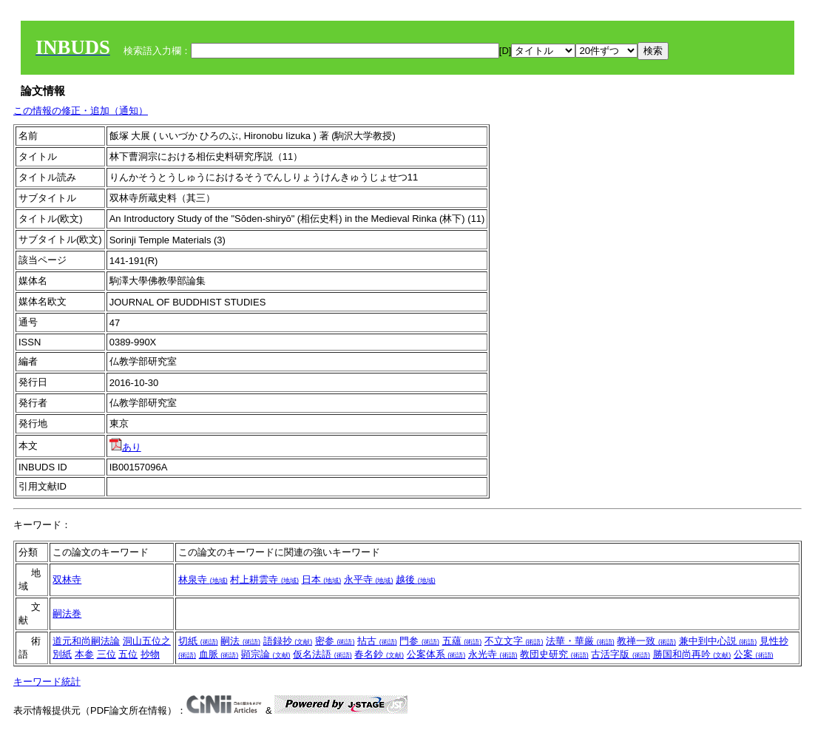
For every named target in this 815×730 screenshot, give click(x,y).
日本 (322, 579)
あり (125, 447)
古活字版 (620, 654)
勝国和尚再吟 (692, 654)
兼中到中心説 (718, 640)
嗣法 (240, 640)
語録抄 (288, 640)
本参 (84, 654)
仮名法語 (322, 654)
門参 (419, 640)
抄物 (150, 654)
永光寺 (493, 654)
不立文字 (514, 640)
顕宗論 (266, 654)
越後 (416, 579)
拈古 (377, 640)
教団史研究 (554, 654)
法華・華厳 (580, 640)
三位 (106, 654)
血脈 (219, 654)
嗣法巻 (67, 613)
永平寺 (368, 579)
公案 (754, 654)
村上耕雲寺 (264, 579)
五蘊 (462, 640)
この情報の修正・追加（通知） (80, 110)
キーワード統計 (47, 681)
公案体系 (436, 654)
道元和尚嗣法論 (86, 640)
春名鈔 (379, 654)
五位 (128, 654)
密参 (335, 640)
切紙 (198, 640)
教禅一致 (646, 640)
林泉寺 (203, 579)
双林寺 (67, 579)
